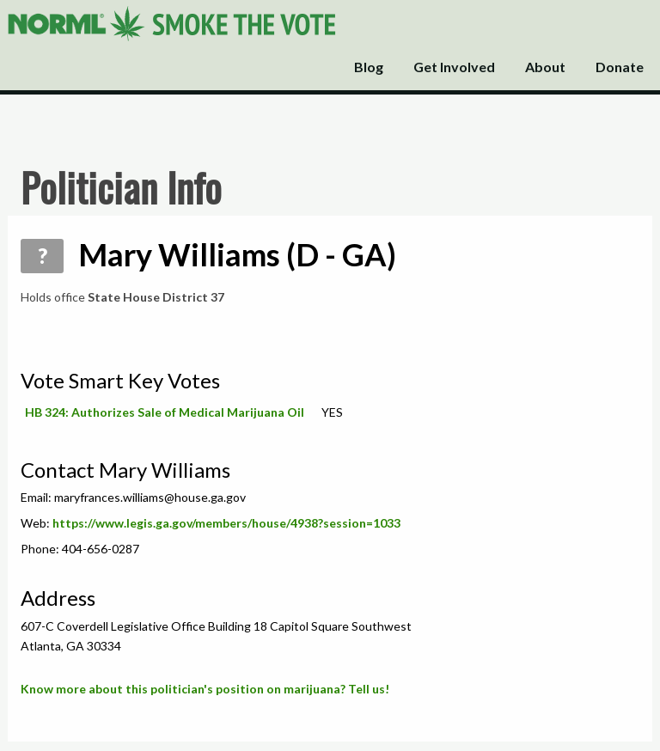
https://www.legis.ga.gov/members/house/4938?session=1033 (226, 523)
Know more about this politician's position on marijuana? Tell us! (205, 688)
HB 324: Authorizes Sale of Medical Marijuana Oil (164, 412)
